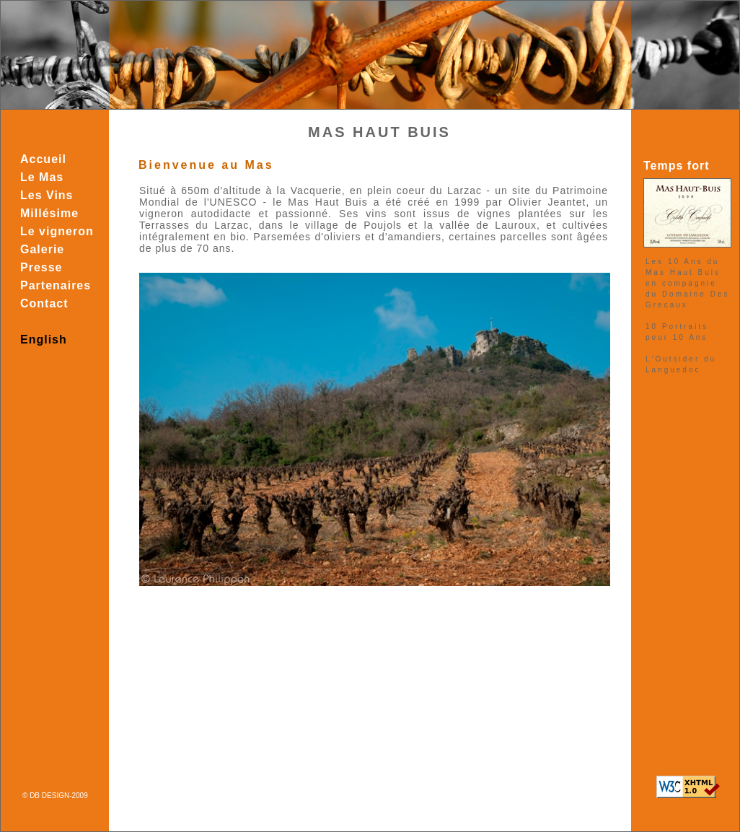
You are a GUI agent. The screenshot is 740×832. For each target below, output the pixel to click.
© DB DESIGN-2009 (55, 796)
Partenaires (55, 285)
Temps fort (676, 165)
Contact (44, 303)
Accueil (43, 159)
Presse (41, 267)
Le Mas (41, 177)
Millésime (49, 213)
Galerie (42, 249)
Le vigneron (57, 231)
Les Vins (47, 195)
